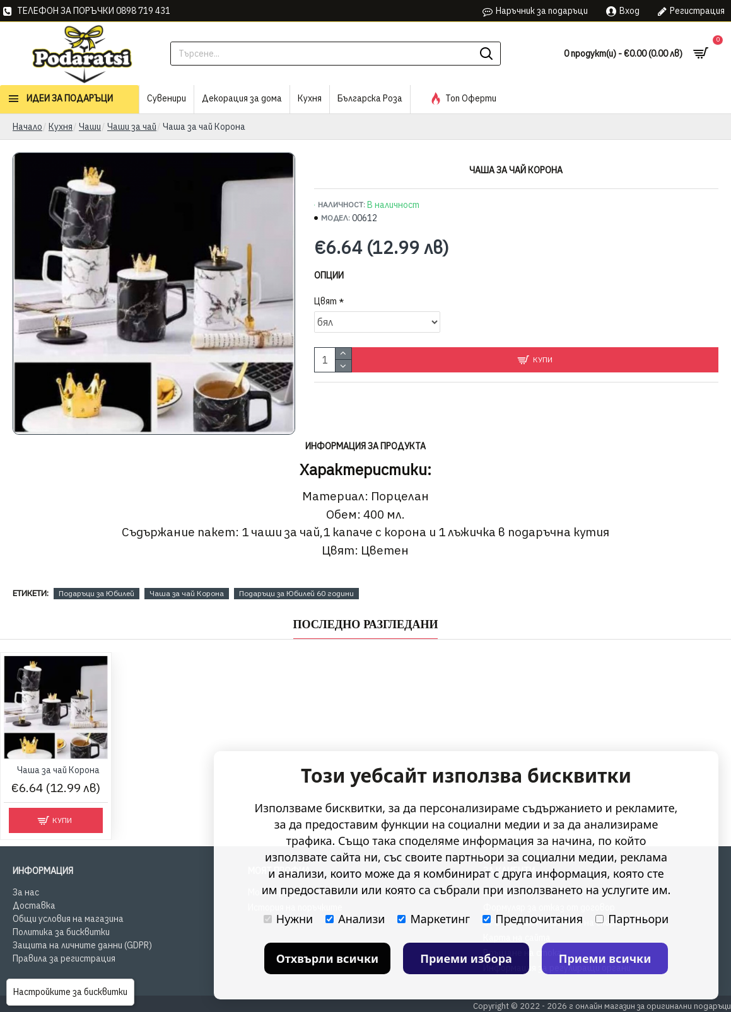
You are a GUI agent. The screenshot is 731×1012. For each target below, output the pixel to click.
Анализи (355, 918)
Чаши (90, 126)
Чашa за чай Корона (186, 593)
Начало (27, 126)
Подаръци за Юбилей (96, 593)
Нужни (288, 918)
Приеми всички (605, 958)
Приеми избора (466, 958)
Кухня (61, 126)
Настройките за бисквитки (70, 992)
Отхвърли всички (327, 958)
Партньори (632, 918)
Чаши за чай (131, 126)
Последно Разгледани (365, 624)
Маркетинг (433, 918)
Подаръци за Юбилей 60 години (296, 593)
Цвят (325, 301)
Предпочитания (532, 918)
